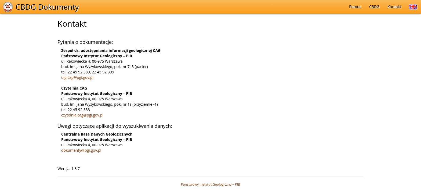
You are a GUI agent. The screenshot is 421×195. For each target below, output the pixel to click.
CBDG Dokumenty (47, 7)
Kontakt (394, 6)
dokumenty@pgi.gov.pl (81, 150)
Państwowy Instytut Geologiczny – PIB (210, 184)
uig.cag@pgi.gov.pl (77, 77)
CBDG (374, 6)
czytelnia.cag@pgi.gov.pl (82, 115)
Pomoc (355, 6)
